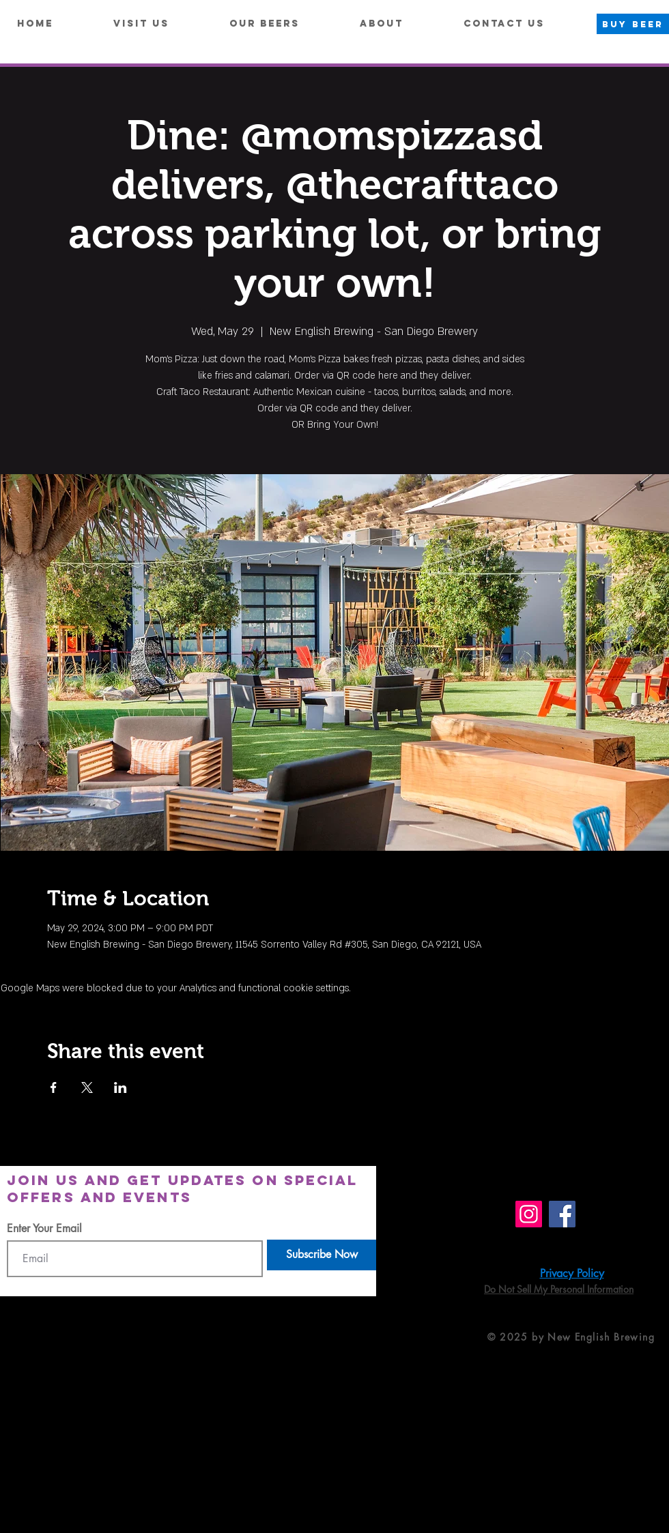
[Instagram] (528, 1214)
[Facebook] (562, 1214)
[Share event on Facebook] (53, 1087)
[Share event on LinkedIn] (120, 1087)
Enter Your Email (44, 1228)
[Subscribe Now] (321, 1255)
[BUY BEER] (633, 24)
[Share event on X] (87, 1087)
